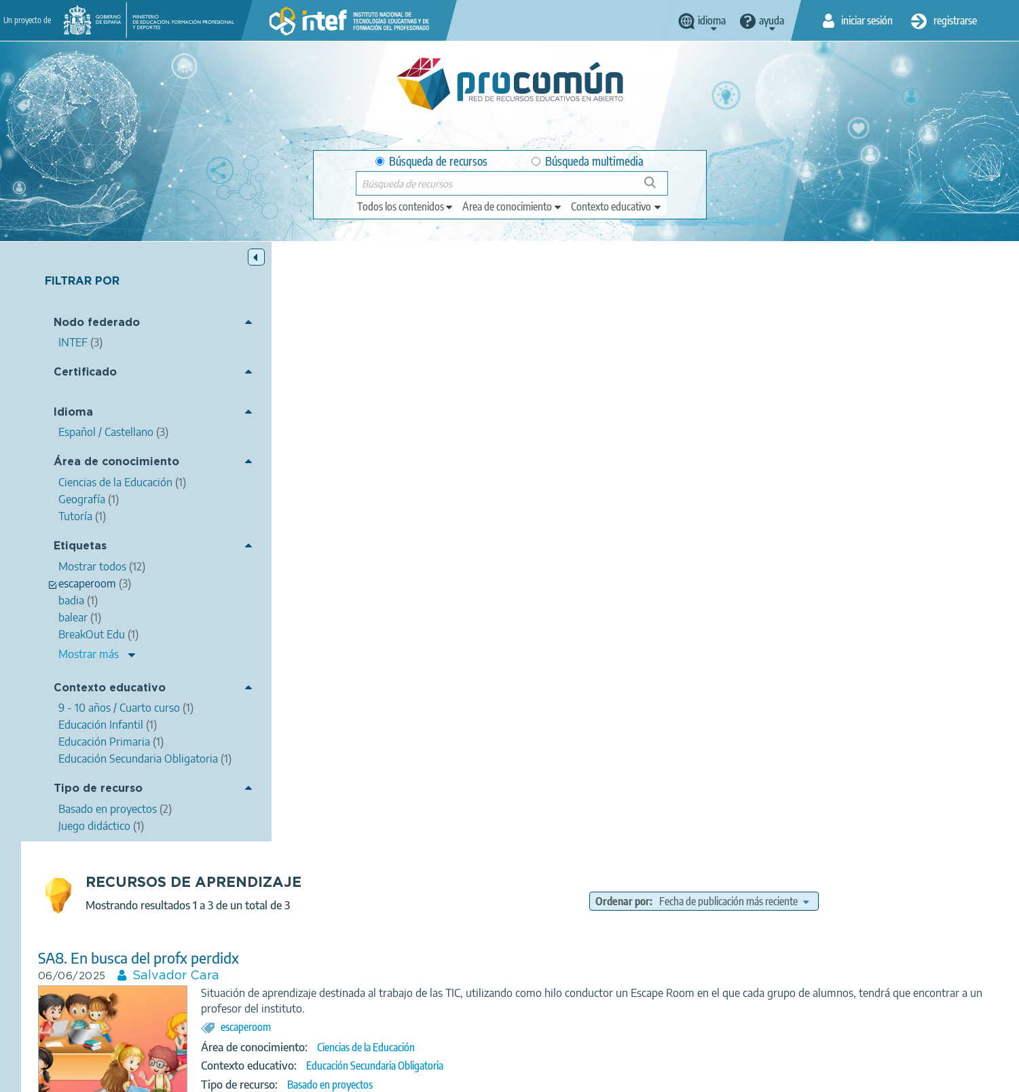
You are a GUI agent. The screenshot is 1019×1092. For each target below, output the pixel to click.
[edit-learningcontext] (617, 206)
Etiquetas (80, 546)
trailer (588, 632)
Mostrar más (88, 654)
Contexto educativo (110, 688)
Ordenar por (725, 301)
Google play (543, 1022)
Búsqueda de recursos (431, 161)
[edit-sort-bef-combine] (836, 301)
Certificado (85, 372)
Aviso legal (290, 1075)
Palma (626, 632)
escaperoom (490, 427)
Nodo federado (97, 323)
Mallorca (545, 632)
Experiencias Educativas (647, 884)
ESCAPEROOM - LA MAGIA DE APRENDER (420, 768)
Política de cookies (476, 1075)
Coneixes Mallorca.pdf (352, 563)
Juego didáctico (563, 690)
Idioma (73, 412)
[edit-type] (405, 206)
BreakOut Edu (557, 884)
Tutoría (576, 904)
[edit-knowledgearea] (512, 206)
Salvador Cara (420, 376)
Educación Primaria (676, 923)
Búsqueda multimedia (588, 161)
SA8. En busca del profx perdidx (382, 358)
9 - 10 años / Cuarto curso (602, 671)
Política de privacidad (375, 1075)
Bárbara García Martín (440, 786)
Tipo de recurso (98, 789)
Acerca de (228, 1075)
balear (786, 632)
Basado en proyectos (574, 485)
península (741, 632)
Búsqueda (657, 187)
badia (697, 632)
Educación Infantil (587, 923)
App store (426, 1022)
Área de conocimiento (116, 462)
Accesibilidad (560, 1075)
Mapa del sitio (634, 1075)
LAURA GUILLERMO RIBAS (457, 581)
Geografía (581, 652)
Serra (662, 632)
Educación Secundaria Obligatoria (619, 466)
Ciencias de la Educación (610, 447)
